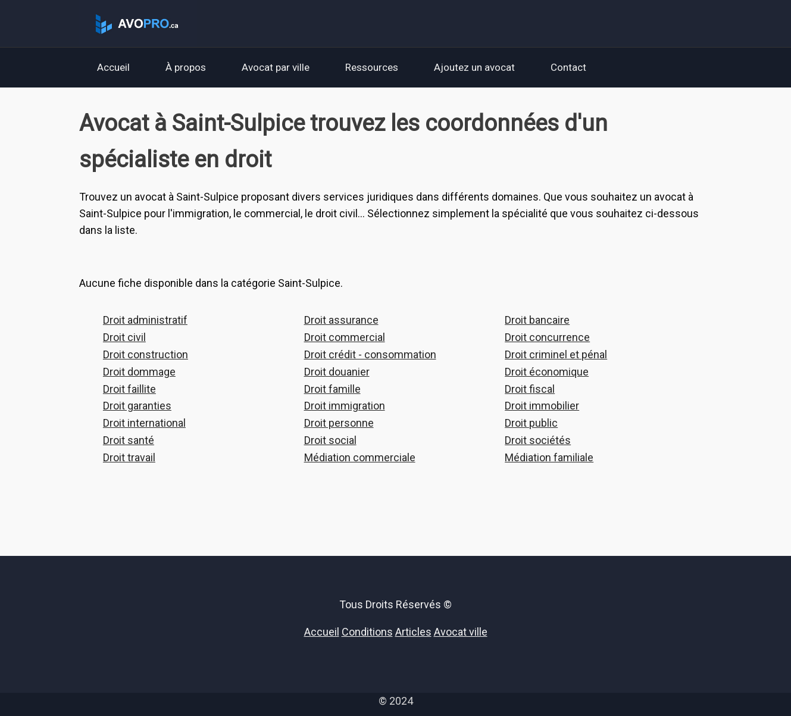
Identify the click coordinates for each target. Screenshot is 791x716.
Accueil (113, 67)
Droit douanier (337, 371)
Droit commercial (344, 337)
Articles (413, 632)
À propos (185, 67)
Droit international (144, 423)
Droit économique (547, 371)
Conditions (367, 632)
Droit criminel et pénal (556, 354)
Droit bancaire (537, 320)
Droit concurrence (547, 337)
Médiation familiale (549, 457)
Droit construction (145, 354)
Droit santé (128, 440)
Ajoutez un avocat (474, 67)
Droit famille (332, 389)
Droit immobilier (542, 405)
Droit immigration (344, 405)
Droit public (531, 423)
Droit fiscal (530, 389)
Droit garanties (137, 405)
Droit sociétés (538, 440)
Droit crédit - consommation (370, 354)
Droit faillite (129, 389)
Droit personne (339, 423)
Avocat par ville (275, 67)
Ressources (371, 67)
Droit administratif (145, 320)
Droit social (330, 440)
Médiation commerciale (359, 457)
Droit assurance (341, 320)
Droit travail (129, 457)
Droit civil (124, 337)
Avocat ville (460, 632)
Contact (568, 67)
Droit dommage (139, 371)
